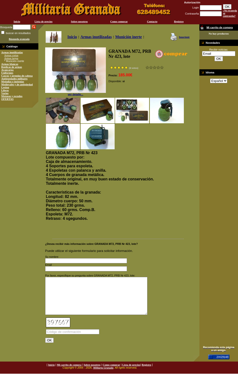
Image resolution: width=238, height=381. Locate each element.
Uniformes (7, 72)
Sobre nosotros (79, 21)
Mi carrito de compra (69, 372)
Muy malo (147, 67)
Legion (5, 87)
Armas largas (11, 58)
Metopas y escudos (11, 96)
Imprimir (184, 36)
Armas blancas (9, 63)
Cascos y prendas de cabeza (17, 75)
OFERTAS (7, 98)
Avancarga (7, 69)
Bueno (154, 67)
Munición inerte (128, 37)
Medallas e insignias (12, 81)
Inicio (17, 21)
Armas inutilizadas (12, 52)
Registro (179, 21)
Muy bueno (158, 67)
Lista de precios (43, 21)
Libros (5, 90)
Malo (151, 67)
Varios (4, 93)
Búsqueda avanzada (19, 39)
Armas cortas (11, 55)
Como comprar (119, 21)
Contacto (152, 21)
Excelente (162, 67)
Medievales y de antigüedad (17, 84)
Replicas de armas (11, 66)
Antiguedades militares (14, 78)
